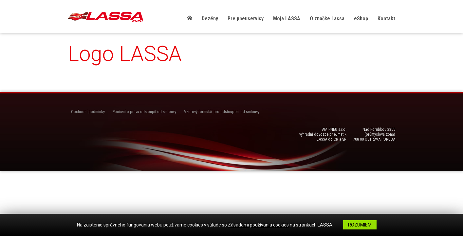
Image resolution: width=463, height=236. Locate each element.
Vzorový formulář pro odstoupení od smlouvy (221, 111)
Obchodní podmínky (88, 111)
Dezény (210, 18)
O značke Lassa (327, 18)
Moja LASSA (286, 18)
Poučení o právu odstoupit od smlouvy (144, 111)
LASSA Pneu (105, 17)
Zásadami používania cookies (258, 224)
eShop (361, 18)
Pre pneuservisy (246, 18)
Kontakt (386, 18)
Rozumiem (360, 224)
